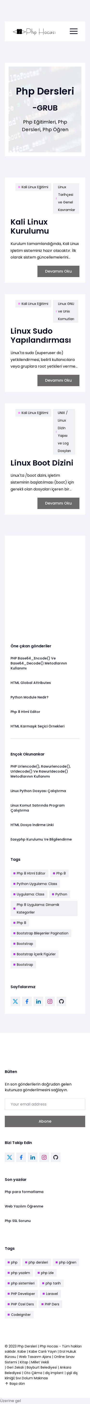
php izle (46, 1272)
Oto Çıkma (33, 1372)
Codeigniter (19, 1314)
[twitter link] (15, 1001)
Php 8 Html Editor (25, 711)
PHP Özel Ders (21, 1304)
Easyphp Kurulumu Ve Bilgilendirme (41, 839)
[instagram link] (50, 1001)
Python (59, 894)
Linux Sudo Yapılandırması (41, 335)
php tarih (51, 1283)
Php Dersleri (28, 1346)
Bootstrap (23, 943)
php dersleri (36, 1262)
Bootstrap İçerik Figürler (34, 954)
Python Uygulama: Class (35, 883)
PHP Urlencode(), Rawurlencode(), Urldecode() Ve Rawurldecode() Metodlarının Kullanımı (41, 771)
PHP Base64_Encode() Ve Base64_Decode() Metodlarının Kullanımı (39, 663)
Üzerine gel (10, 1401)
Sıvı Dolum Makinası (32, 1378)
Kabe (22, 1351)
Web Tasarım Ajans (35, 1356)
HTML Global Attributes (31, 682)
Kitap (24, 1362)
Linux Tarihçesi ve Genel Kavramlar (65, 198)
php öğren (66, 1262)
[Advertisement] (45, 585)
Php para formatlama (24, 1191)
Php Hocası (49, 1346)
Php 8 (59, 873)
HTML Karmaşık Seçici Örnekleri (37, 726)
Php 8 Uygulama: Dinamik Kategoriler (36, 908)
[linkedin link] (38, 1001)
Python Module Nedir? (29, 697)
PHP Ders (50, 1304)
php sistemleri (21, 1283)
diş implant (54, 1372)
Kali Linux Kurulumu (30, 226)
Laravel (50, 1293)
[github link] (61, 1001)
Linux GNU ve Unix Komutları (65, 311)
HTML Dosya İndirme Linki (32, 824)
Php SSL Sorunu (18, 1220)
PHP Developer (21, 1293)
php (13, 1262)
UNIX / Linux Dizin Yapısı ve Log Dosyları (63, 431)
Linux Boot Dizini (42, 462)
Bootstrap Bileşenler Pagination (40, 933)
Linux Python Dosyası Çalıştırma (38, 791)
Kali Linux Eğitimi (33, 187)
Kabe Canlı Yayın (43, 1351)
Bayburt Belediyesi (42, 1367)
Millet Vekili (40, 1362)
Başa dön (15, 1383)
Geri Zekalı (15, 1367)
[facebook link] (27, 1001)
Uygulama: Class (28, 894)
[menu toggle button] (74, 31)
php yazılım (19, 1272)
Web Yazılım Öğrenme (24, 1206)
